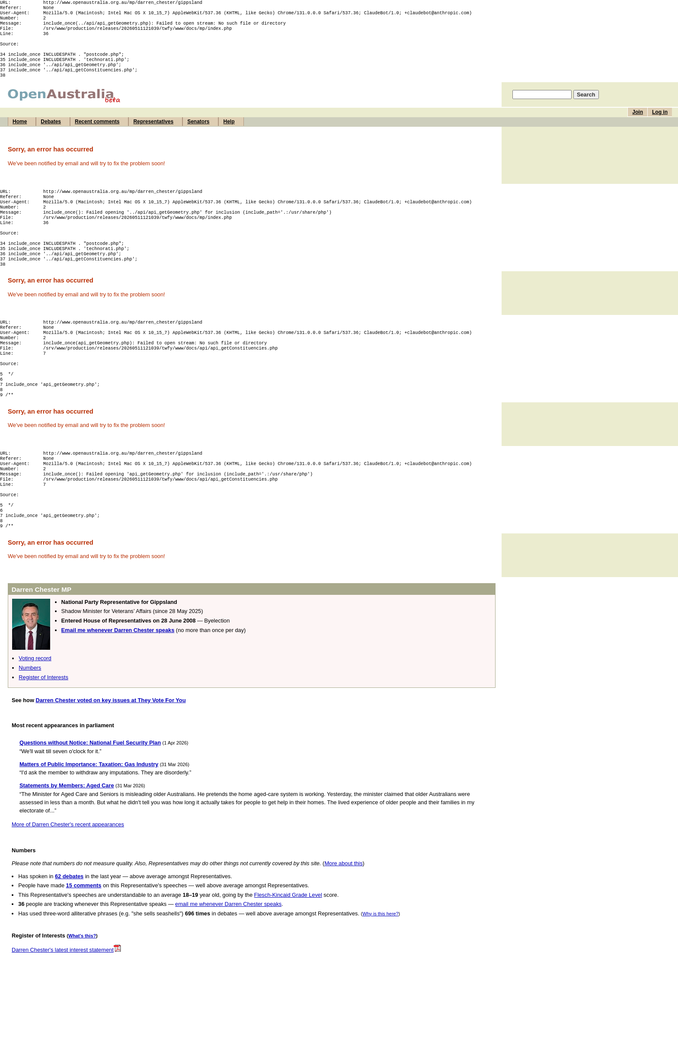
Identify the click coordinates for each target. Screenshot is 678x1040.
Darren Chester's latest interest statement (66, 1001)
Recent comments (97, 135)
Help (228, 135)
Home (20, 135)
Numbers (30, 719)
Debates (51, 135)
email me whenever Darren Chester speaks (228, 956)
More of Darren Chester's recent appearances (68, 876)
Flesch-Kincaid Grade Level (288, 947)
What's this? (82, 987)
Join (637, 125)
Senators (198, 135)
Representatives (153, 135)
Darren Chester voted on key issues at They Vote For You (110, 752)
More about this (343, 915)
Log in (660, 125)
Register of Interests (43, 729)
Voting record (35, 710)
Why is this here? (380, 965)
